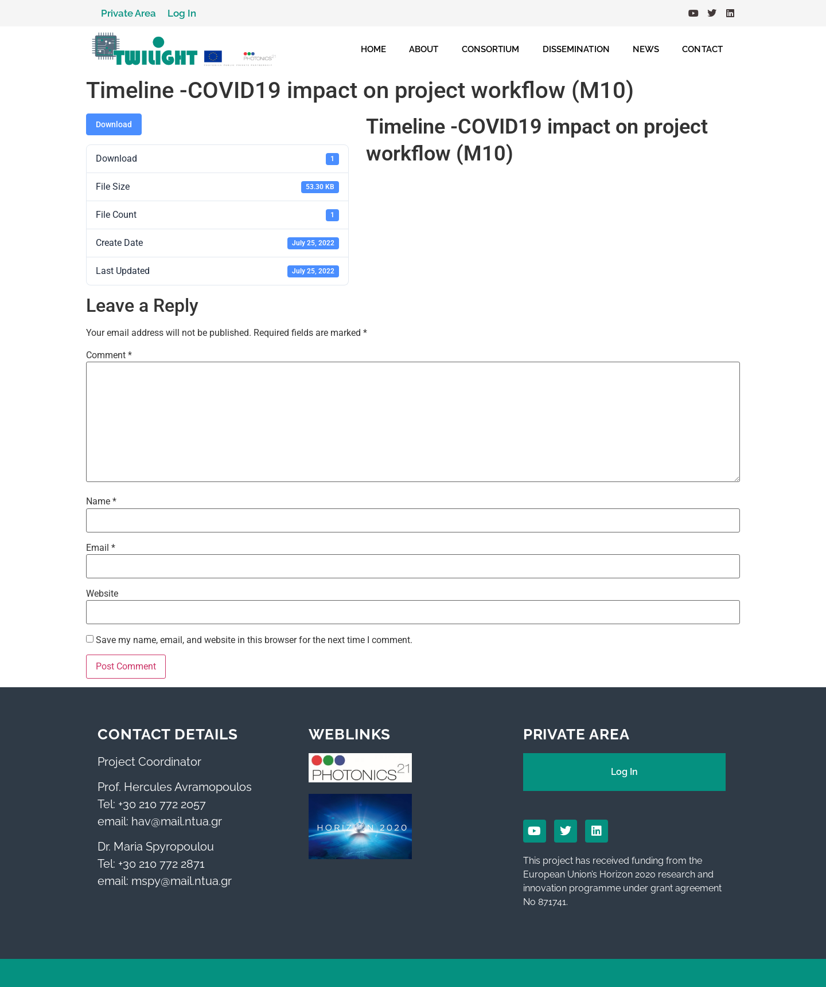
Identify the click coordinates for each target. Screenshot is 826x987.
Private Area (128, 13)
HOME (373, 49)
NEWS (646, 49)
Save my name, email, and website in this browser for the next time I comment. (254, 640)
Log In (181, 13)
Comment (109, 355)
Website (102, 593)
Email (100, 548)
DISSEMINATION (576, 49)
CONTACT (702, 49)
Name (101, 501)
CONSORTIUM (491, 49)
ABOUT (424, 49)
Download (114, 124)
